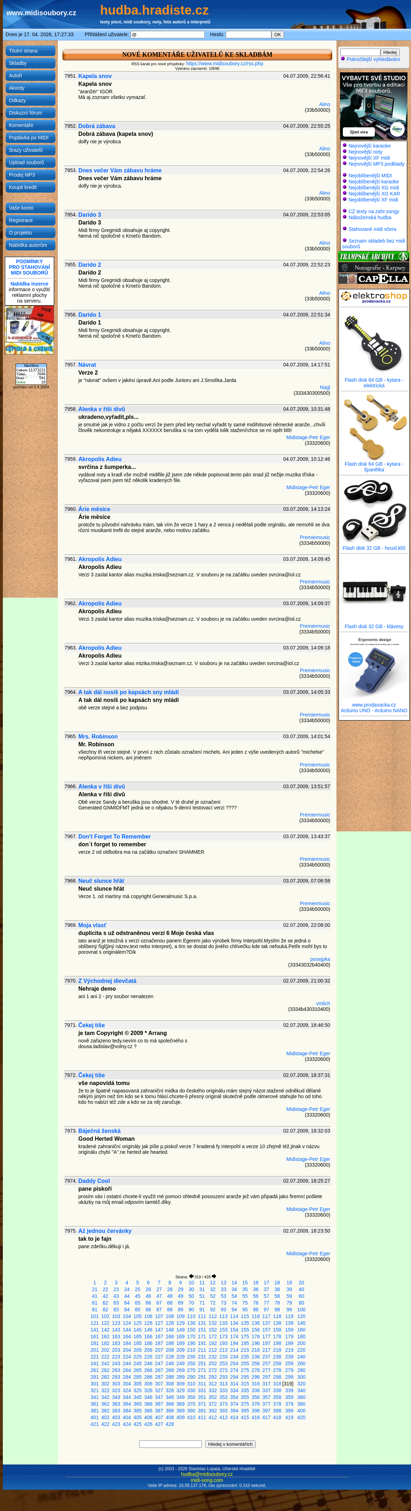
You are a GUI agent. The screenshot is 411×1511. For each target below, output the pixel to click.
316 (256, 1384)
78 (277, 1303)
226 (148, 1357)
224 (127, 1357)
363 (116, 1404)
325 (137, 1390)
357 (266, 1397)
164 (127, 1336)
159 (289, 1330)
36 (256, 1289)
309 (180, 1384)
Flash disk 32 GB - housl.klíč (374, 546)
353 (223, 1397)
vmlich (323, 1003)
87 (159, 1309)
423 (116, 1424)
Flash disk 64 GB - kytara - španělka (374, 464)
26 (148, 1289)
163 (116, 1336)
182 (105, 1343)
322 (105, 1390)
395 (245, 1410)
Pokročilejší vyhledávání (370, 59)
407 (159, 1417)
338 (277, 1390)
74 (234, 1303)
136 (256, 1323)
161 (95, 1336)
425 (137, 1424)
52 (213, 1296)
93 (223, 1309)
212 (213, 1350)
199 (289, 1343)
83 (116, 1309)
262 (105, 1370)
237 (266, 1357)
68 (170, 1303)
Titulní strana (23, 51)
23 (116, 1289)
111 (202, 1316)
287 (159, 1377)
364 (127, 1404)
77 (266, 1303)
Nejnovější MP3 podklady (377, 164)
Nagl (325, 387)
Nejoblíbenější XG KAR (374, 194)
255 (245, 1363)
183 (116, 1343)
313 (223, 1384)
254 (234, 1363)
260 (301, 1363)
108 (170, 1316)
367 (159, 1404)
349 (180, 1397)
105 (137, 1316)
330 (191, 1390)
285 (137, 1377)
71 (202, 1303)
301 (95, 1384)
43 (116, 1296)
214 (234, 1350)
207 (159, 1350)
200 (301, 1343)
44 (127, 1296)
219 (289, 1350)
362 (105, 1404)
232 (213, 1357)
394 (234, 1410)
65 (138, 1303)
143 (116, 1330)
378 (277, 1404)
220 (301, 1350)
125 (137, 1323)
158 (277, 1330)
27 (159, 1289)
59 (289, 1296)
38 (277, 1289)
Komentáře (21, 125)
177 (266, 1336)
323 (116, 1390)
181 (95, 1343)
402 (105, 1417)
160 (301, 1330)
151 (202, 1330)
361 (95, 1404)
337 (266, 1390)
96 (256, 1309)
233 (223, 1357)
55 (245, 1296)
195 (245, 1343)
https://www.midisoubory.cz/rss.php (224, 63)
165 (137, 1336)
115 (245, 1316)
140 (301, 1323)
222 (105, 1357)
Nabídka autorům (28, 245)
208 (170, 1350)
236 (256, 1357)
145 (137, 1330)
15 (245, 1282)
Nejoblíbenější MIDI (370, 175)
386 (148, 1410)
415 (245, 1417)
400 (301, 1410)
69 (180, 1303)
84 (127, 1309)
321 (95, 1390)
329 (180, 1390)
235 (245, 1357)
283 (116, 1377)
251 (202, 1363)
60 (301, 1296)
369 (180, 1404)
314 (234, 1384)
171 (202, 1336)
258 (277, 1363)
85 (138, 1309)
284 (127, 1377)
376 (256, 1404)
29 (180, 1289)
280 (301, 1370)
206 (148, 1350)
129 (180, 1323)
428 (170, 1424)
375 (245, 1404)
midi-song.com (207, 1480)
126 (148, 1323)
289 (180, 1377)
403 (116, 1417)
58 (277, 1296)
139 (289, 1323)
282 (105, 1377)
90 (191, 1309)
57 (266, 1296)
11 (202, 1282)
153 (223, 1330)
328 (170, 1390)
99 (289, 1309)
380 (301, 1404)
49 (180, 1296)
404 (127, 1417)
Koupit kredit (23, 187)
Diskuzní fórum (25, 113)
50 (191, 1296)
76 (256, 1303)
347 (159, 1397)
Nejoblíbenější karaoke (374, 181)
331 (202, 1390)
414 (234, 1417)
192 (213, 1343)
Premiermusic (315, 537)
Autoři (15, 75)
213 (223, 1350)
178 (277, 1336)
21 (95, 1289)
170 (191, 1336)
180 (301, 1336)
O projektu (20, 233)
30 (191, 1289)
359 (289, 1397)
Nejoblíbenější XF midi (373, 200)
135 (245, 1323)
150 (191, 1330)
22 (105, 1289)
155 (245, 1330)
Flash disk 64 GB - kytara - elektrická (374, 380)
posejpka (320, 959)
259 (289, 1363)
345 (137, 1397)
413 (223, 1417)
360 (301, 1397)
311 (202, 1384)
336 (256, 1390)
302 (105, 1384)
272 (213, 1370)
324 (127, 1390)
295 (245, 1377)
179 (289, 1336)
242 (105, 1363)
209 (180, 1350)
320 (301, 1384)
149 (180, 1330)
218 (277, 1350)
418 (277, 1417)
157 (266, 1330)
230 (191, 1357)
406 (148, 1417)
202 (105, 1350)
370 (191, 1404)
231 (202, 1357)
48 (170, 1296)
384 (127, 1410)
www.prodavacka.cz (374, 702)
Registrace (21, 220)
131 (202, 1323)
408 (170, 1417)
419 (289, 1417)
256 (256, 1363)
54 (234, 1296)
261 (95, 1370)
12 (213, 1282)
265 (137, 1370)
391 (202, 1410)
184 (127, 1343)
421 (95, 1424)
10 (191, 1282)
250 (191, 1363)
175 (245, 1336)
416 (256, 1417)
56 (256, 1296)
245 (137, 1363)
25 (138, 1289)
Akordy (16, 88)
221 (95, 1357)
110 (191, 1316)
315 (245, 1384)
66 (148, 1303)
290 (191, 1377)
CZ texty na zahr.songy (374, 211)
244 (127, 1363)
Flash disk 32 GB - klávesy (374, 624)
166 (148, 1336)
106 (148, 1316)
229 (180, 1357)
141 (95, 1330)
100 (301, 1309)
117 (266, 1316)
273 (223, 1370)
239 (289, 1357)
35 (245, 1289)
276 (256, 1370)
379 (289, 1404)
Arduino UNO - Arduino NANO (374, 710)
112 (213, 1316)
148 (170, 1330)
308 (170, 1384)
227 (159, 1357)
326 (148, 1390)
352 (213, 1397)
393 (223, 1410)
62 (105, 1303)
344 (127, 1397)
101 (95, 1316)
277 (266, 1370)
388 (170, 1410)
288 (170, 1377)
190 (191, 1343)
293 (223, 1377)
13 (223, 1282)
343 (116, 1397)
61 (95, 1303)
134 (234, 1323)
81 (95, 1309)
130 (191, 1323)
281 (95, 1377)
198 (277, 1343)
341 (95, 1397)
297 (266, 1377)
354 (234, 1397)
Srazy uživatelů (26, 150)
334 (234, 1390)
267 (159, 1370)
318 (277, 1384)
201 (95, 1350)
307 (159, 1384)
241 (95, 1363)
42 (105, 1296)
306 (148, 1384)
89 (180, 1309)
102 (105, 1316)
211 (202, 1350)
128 (170, 1323)
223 (116, 1357)
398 (277, 1410)
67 (159, 1303)
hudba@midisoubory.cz (206, 1474)
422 (105, 1424)
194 (234, 1343)
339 (289, 1390)
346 (148, 1397)
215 (245, 1350)
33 (223, 1289)
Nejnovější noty (366, 152)
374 (234, 1404)
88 (170, 1309)
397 (266, 1410)
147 (159, 1330)
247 (159, 1363)
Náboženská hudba (370, 217)
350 (191, 1397)
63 (116, 1303)
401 (95, 1417)
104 (127, 1316)
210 (191, 1350)
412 (213, 1417)
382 (105, 1410)
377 (266, 1404)
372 (213, 1404)
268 (170, 1370)
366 (148, 1404)
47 (159, 1296)
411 (202, 1417)
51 (202, 1296)
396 (256, 1410)
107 (159, 1316)
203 (116, 1350)
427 (159, 1424)
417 (266, 1417)
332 (213, 1390)
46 (148, 1296)
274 (234, 1370)
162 (105, 1336)
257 (266, 1363)
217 (266, 1350)
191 (202, 1343)
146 (148, 1330)
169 (180, 1336)
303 (116, 1384)
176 (256, 1336)
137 (266, 1323)
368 (170, 1404)
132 (213, 1323)
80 (301, 1303)
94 (234, 1309)
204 (127, 1350)
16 (256, 1282)
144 (127, 1330)
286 (148, 1377)
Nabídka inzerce (30, 284)
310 (191, 1384)
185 (137, 1343)
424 (127, 1424)
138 (277, 1323)
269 (180, 1370)
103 (116, 1316)
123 (116, 1323)
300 (301, 1377)
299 (289, 1377)
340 (301, 1390)
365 (137, 1404)
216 (256, 1350)
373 (223, 1404)
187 (159, 1343)
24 (127, 1289)
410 (191, 1417)
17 (266, 1282)
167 (159, 1336)
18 (277, 1282)
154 (234, 1330)
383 (116, 1410)
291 (202, 1377)
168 (170, 1336)
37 (266, 1289)
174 (234, 1336)
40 (301, 1289)
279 (289, 1370)
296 (256, 1377)
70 (191, 1303)
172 (213, 1336)
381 (95, 1410)
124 (127, 1323)
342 (105, 1397)
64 (127, 1303)
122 (105, 1323)
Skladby (18, 63)
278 (277, 1370)
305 (137, 1384)
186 (148, 1343)
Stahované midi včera (372, 229)
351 (202, 1397)
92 (213, 1309)
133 (223, 1323)
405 (137, 1417)
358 (277, 1397)
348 (170, 1397)
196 (256, 1343)
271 (202, 1370)
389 (180, 1410)
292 (213, 1377)
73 (223, 1303)
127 (159, 1323)
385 (137, 1410)
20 (301, 1282)
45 (138, 1296)
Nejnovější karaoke (370, 146)
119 (289, 1316)
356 (256, 1397)
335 (245, 1390)
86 (148, 1309)
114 (234, 1316)
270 (191, 1370)
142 (105, 1330)
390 (191, 1410)
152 (213, 1330)
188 (170, 1343)
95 (245, 1309)
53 (223, 1296)
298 (277, 1377)
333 (223, 1390)
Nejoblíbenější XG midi (374, 187)
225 (137, 1357)
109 (180, 1316)
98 (277, 1309)
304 (127, 1384)
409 (180, 1417)
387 (159, 1410)
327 (159, 1390)
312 (213, 1384)
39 (289, 1289)
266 (148, 1370)
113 (223, 1316)
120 (301, 1316)
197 (266, 1343)
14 (234, 1282)
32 (213, 1289)
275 (245, 1370)
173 (223, 1336)
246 (148, 1363)
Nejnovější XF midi (369, 158)
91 (202, 1309)
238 (277, 1357)
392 (213, 1410)
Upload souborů (26, 162)
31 (202, 1289)
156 (256, 1330)
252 (213, 1363)
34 (234, 1289)
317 (266, 1384)
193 (223, 1343)
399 (289, 1410)
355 (245, 1397)
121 (95, 1323)
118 (277, 1316)
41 (95, 1296)
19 (289, 1282)
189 (180, 1343)
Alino (324, 104)
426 (148, 1424)
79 (289, 1303)
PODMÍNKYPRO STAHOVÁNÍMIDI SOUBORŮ (29, 267)
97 (266, 1309)
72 (213, 1303)
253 (223, 1363)
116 (256, 1316)
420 (301, 1417)
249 (180, 1363)
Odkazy (17, 100)
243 (116, 1363)
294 (234, 1377)
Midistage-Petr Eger (308, 437)
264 (127, 1370)
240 (301, 1357)
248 (170, 1363)
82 (105, 1309)
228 (170, 1357)
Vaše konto (21, 208)
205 (137, 1350)
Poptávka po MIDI (28, 137)
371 (202, 1404)
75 (245, 1303)
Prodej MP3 (22, 175)
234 (234, 1357)
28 (170, 1289)
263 (116, 1370)
